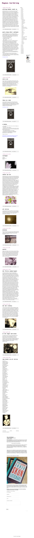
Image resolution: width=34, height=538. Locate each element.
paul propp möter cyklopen (10, 32)
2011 (21, 47)
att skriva (6, 209)
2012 (21, 46)
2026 (21, 8)
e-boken (5, 124)
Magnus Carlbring (10, 3)
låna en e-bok (7, 100)
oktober (23, 21)
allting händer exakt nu (10, 9)
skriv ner (5, 79)
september (23, 22)
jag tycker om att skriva (10, 359)
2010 (21, 48)
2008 (21, 50)
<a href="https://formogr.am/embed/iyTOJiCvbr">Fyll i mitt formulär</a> (17, 485)
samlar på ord (7, 174)
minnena (5, 230)
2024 (21, 10)
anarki (4, 249)
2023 (21, 11)
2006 (21, 52)
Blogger (19, 536)
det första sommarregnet (10, 271)
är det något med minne (9, 333)
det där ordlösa (7, 305)
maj (22, 26)
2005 (21, 53)
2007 (21, 51)
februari (23, 42)
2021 (21, 13)
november (23, 20)
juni (22, 25)
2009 (21, 49)
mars (22, 41)
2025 (21, 9)
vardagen (5, 155)
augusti (22, 23)
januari (22, 43)
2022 (21, 12)
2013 (21, 45)
